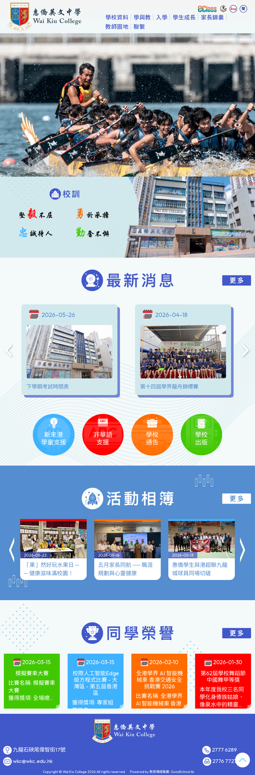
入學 (175, 26)
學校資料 (130, 26)
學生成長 (198, 26)
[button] (12, 551)
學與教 (156, 26)
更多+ (223, 26)
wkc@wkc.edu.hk (33, 761)
